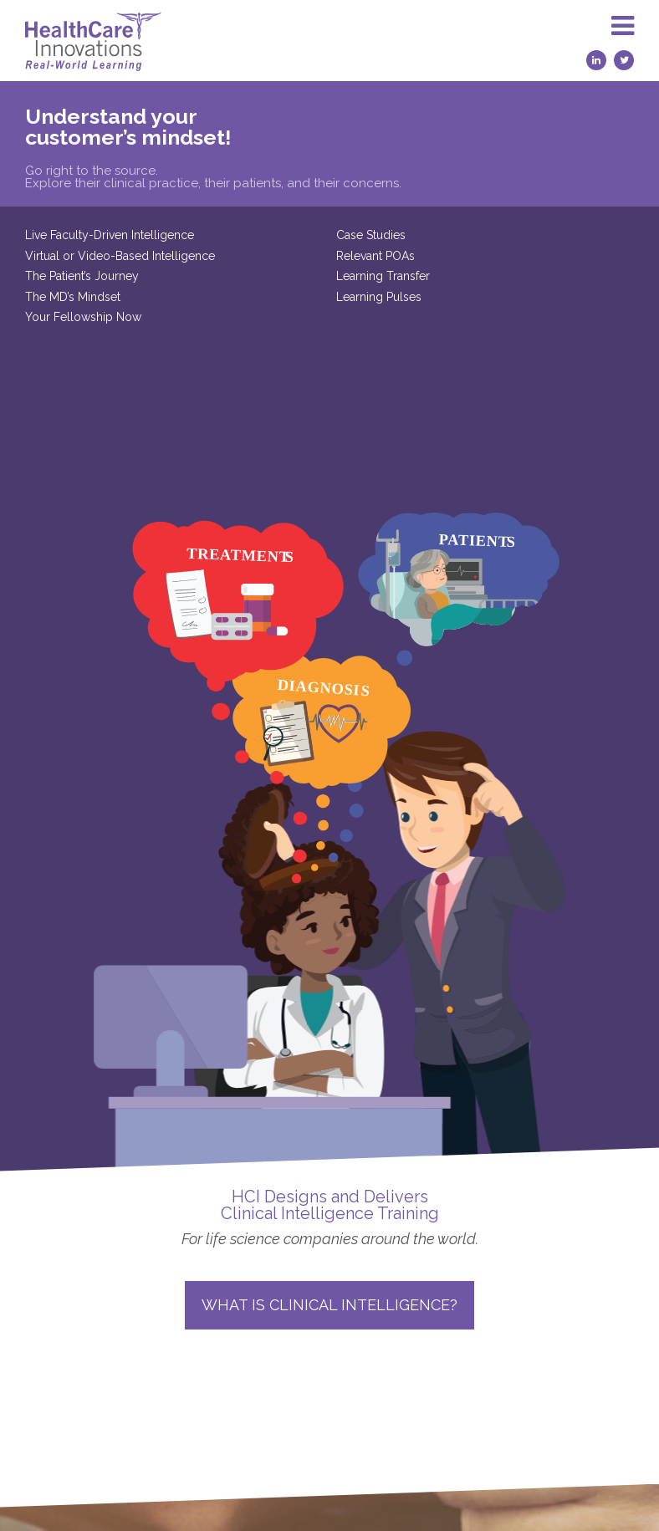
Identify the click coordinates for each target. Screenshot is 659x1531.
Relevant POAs (263, 256)
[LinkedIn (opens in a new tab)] (596, 60)
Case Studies (259, 235)
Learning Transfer (271, 276)
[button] (622, 41)
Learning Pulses (266, 297)
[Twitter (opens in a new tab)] (624, 60)
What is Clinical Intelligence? (329, 1133)
